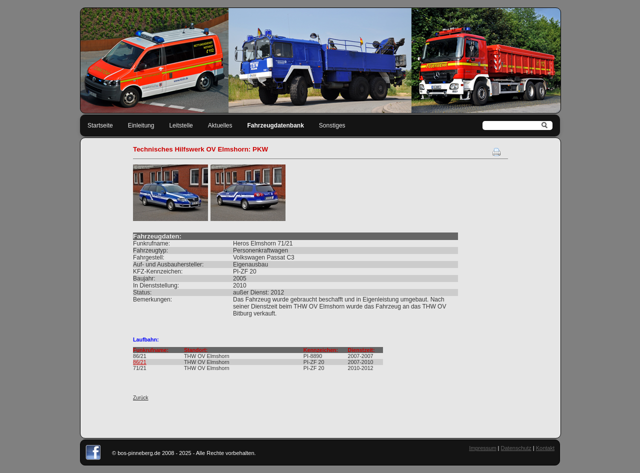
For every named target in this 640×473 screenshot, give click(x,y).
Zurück (140, 397)
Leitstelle (180, 125)
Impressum (482, 448)
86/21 (139, 362)
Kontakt (545, 448)
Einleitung (141, 125)
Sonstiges (332, 125)
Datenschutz (516, 448)
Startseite (100, 125)
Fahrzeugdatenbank (276, 125)
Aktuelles (220, 125)
